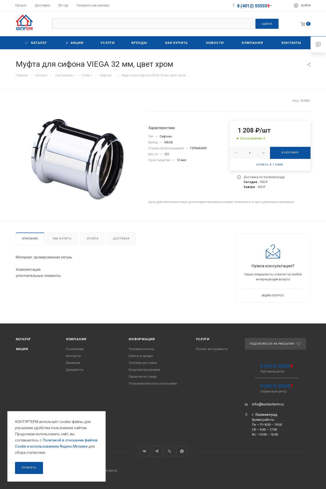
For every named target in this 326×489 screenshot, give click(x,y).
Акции (22, 349)
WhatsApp (182, 451)
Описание (30, 238)
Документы (75, 369)
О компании (75, 349)
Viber (169, 451)
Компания (76, 339)
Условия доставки (143, 363)
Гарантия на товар (143, 376)
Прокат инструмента (211, 349)
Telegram (157, 451)
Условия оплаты (141, 349)
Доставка (121, 238)
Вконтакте (144, 451)
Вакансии (73, 363)
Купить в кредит (141, 356)
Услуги (203, 339)
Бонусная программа (144, 369)
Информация (142, 339)
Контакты (73, 356)
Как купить (62, 238)
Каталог (23, 339)
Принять (29, 467)
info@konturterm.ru (268, 404)
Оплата (92, 238)
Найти (267, 23)
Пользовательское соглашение (153, 383)
